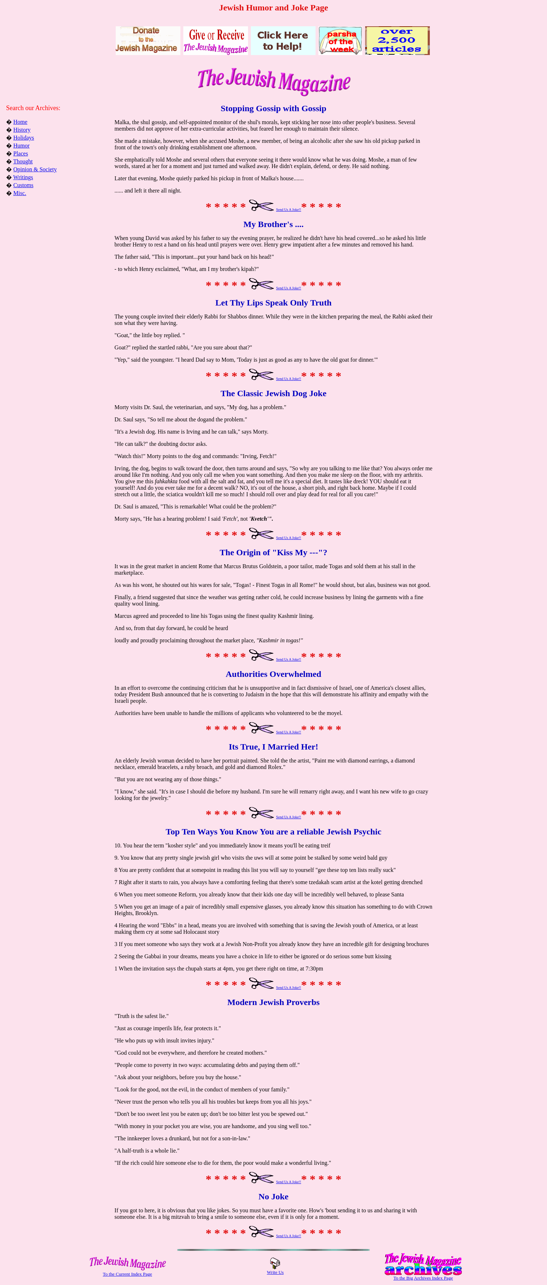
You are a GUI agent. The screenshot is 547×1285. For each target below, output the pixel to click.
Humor (21, 145)
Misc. (19, 193)
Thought (23, 161)
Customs (23, 185)
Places (20, 153)
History (22, 130)
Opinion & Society (35, 169)
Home (20, 122)
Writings (23, 177)
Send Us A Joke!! (288, 210)
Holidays (23, 138)
